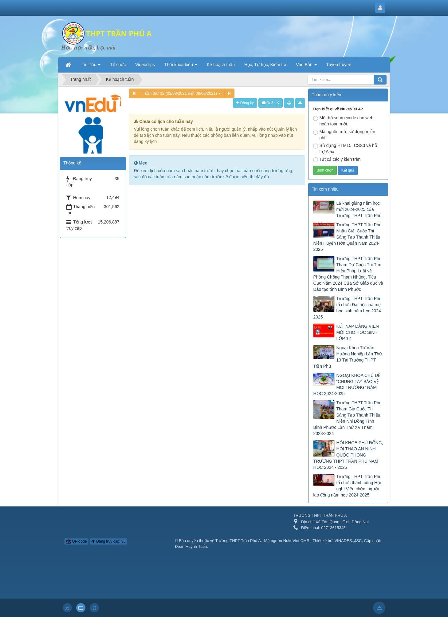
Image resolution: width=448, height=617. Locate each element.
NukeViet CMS (296, 540)
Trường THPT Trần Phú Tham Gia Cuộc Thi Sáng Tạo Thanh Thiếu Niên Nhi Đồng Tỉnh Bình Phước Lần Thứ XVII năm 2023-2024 (347, 418)
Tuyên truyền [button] (338, 64)
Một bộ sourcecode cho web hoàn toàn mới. (343, 120)
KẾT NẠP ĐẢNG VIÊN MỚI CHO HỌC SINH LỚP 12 (357, 332)
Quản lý (270, 103)
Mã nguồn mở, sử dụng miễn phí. (344, 134)
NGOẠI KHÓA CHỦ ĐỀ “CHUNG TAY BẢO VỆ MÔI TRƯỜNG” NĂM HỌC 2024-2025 (346, 384)
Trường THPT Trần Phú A (238, 540)
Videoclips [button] (145, 64)
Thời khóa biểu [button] (180, 66)
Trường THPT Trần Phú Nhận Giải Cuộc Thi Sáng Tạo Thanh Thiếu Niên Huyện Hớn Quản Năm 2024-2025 (347, 237)
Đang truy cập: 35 (108, 541)
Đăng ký (244, 103)
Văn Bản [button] (306, 66)
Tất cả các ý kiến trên (336, 159)
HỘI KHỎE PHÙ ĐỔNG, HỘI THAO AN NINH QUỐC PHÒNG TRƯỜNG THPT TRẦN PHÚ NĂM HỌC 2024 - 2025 (348, 455)
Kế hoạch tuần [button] (221, 64)
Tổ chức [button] (118, 64)
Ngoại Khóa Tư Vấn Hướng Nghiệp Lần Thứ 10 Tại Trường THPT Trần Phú (347, 357)
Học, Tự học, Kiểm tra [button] (265, 64)
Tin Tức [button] (91, 66)
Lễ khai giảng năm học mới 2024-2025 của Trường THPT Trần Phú (358, 209)
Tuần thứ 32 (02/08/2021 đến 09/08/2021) (182, 93)
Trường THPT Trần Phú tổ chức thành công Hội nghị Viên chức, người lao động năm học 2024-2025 (347, 485)
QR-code (76, 541)
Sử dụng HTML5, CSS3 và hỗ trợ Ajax (345, 148)
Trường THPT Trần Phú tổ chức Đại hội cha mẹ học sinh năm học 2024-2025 (347, 307)
